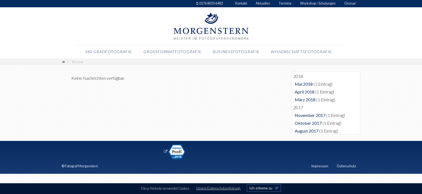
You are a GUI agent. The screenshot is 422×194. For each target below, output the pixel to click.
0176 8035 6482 (211, 3)
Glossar (350, 3)
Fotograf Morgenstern (81, 166)
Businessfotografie (237, 51)
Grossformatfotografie (173, 51)
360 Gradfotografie (108, 51)
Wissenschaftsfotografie (302, 51)
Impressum (319, 166)
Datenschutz (346, 166)
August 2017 (306, 130)
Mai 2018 (304, 83)
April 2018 (304, 91)
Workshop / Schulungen (318, 3)
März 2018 (305, 99)
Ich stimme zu (260, 188)
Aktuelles (263, 3)
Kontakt (241, 3)
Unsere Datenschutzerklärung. (218, 188)
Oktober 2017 (308, 123)
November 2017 (310, 115)
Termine (285, 3)
